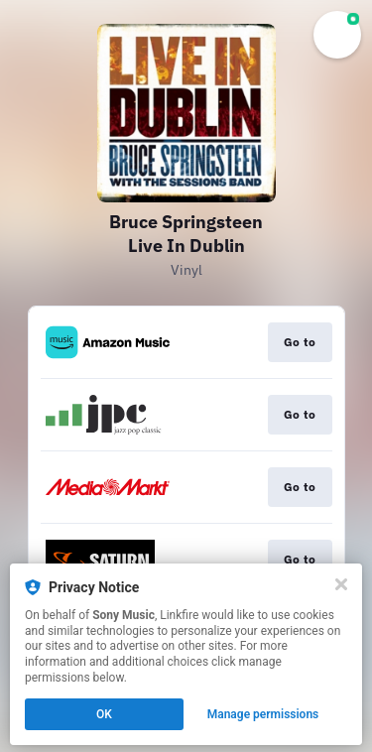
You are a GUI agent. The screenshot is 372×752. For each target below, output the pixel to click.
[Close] (341, 584)
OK (104, 714)
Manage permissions (263, 714)
